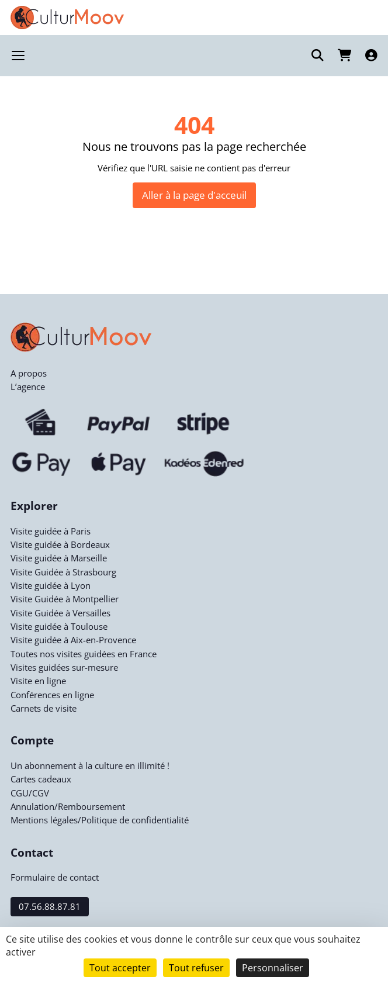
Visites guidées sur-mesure (64, 667)
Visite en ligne (38, 681)
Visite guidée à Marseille (59, 558)
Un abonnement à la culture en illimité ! (90, 765)
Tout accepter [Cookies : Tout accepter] (120, 967)
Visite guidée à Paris (51, 531)
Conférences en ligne (52, 695)
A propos (29, 373)
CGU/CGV (30, 793)
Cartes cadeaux (41, 779)
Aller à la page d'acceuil (194, 195)
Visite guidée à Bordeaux (60, 544)
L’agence (28, 386)
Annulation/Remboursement (68, 806)
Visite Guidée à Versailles (60, 613)
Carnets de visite (44, 708)
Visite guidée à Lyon (51, 585)
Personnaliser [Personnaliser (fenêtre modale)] (272, 967)
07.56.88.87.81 (50, 906)
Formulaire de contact (55, 877)
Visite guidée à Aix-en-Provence (73, 640)
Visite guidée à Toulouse (59, 626)
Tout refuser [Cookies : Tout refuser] (196, 967)
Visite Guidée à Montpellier (65, 599)
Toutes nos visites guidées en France (84, 654)
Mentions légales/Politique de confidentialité (100, 820)
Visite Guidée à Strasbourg (63, 572)
